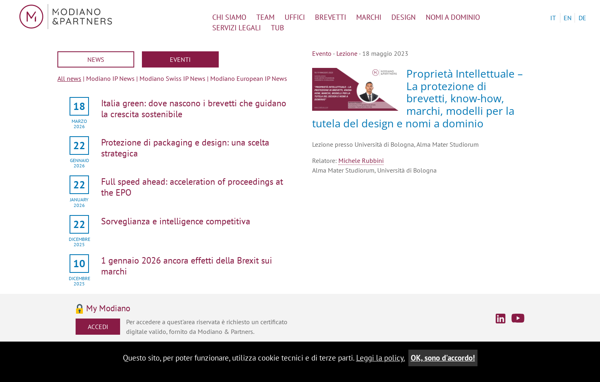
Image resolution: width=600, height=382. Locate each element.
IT (553, 18)
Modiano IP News (110, 78)
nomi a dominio (453, 17)
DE (582, 18)
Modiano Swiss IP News (172, 78)
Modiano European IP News (248, 78)
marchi (368, 17)
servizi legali (236, 27)
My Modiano (108, 309)
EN (568, 18)
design (403, 17)
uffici (295, 17)
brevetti (330, 17)
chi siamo (229, 17)
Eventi (180, 59)
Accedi (98, 327)
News (95, 59)
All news (69, 78)
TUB (277, 27)
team (265, 17)
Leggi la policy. (380, 357)
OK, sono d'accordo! (443, 357)
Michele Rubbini (361, 160)
